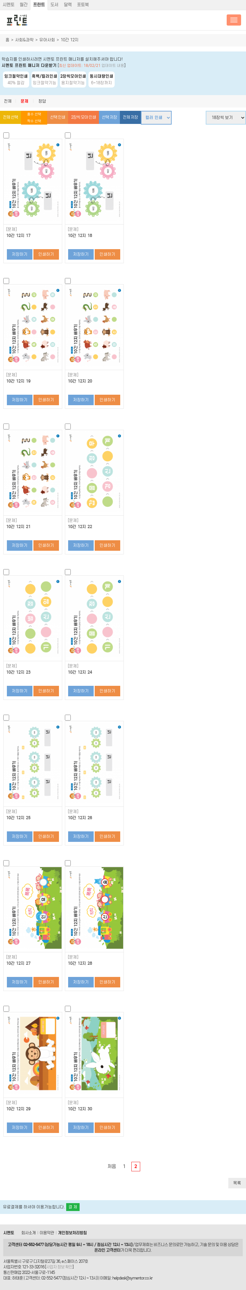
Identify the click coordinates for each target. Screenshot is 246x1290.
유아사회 (47, 39)
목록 (237, 1183)
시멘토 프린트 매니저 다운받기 (29, 65)
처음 (111, 1166)
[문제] (11, 229)
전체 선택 (10, 117)
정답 (42, 101)
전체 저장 (130, 117)
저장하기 (20, 254)
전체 (8, 101)
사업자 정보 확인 (59, 1266)
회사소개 (28, 1232)
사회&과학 (24, 39)
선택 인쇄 (57, 117)
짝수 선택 (34, 121)
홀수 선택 (34, 114)
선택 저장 (109, 117)
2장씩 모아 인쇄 (83, 117)
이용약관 (47, 1232)
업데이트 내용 (113, 65)
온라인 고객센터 (107, 1250)
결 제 (72, 1206)
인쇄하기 (46, 254)
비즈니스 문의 (165, 1244)
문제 (24, 101)
